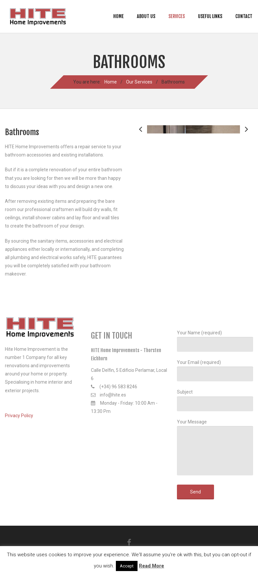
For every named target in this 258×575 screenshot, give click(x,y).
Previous (140, 178)
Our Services (139, 81)
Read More (151, 566)
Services (176, 16)
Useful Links (210, 16)
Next (246, 178)
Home (118, 16)
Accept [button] (127, 565)
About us (146, 16)
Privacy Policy (19, 415)
